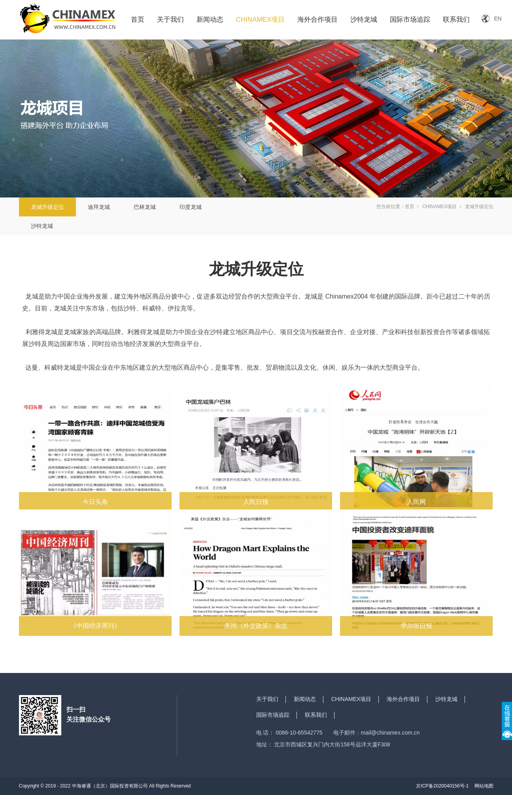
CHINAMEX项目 (260, 19)
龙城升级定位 (47, 207)
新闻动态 (209, 19)
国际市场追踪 (410, 19)
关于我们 (170, 19)
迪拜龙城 (99, 207)
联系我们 (456, 19)
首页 (137, 19)
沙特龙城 (363, 19)
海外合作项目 (317, 19)
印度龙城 (190, 207)
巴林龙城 (145, 207)
